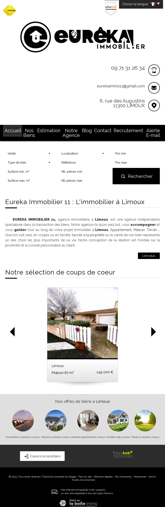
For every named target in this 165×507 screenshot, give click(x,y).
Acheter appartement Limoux (88, 432)
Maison (139, 225)
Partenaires (140, 471)
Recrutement (126, 129)
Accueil (11, 129)
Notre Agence (72, 129)
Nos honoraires (123, 471)
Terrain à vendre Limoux (145, 432)
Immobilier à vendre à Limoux (23, 432)
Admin (152, 471)
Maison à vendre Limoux (55, 432)
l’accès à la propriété (88, 230)
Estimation (50, 129)
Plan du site (85, 471)
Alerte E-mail (150, 129)
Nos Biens (30, 129)
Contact (106, 129)
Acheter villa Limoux (118, 432)
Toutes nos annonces (83, 474)
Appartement (120, 225)
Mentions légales (103, 471)
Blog (91, 129)
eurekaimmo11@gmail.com (121, 86)
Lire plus (148, 251)
